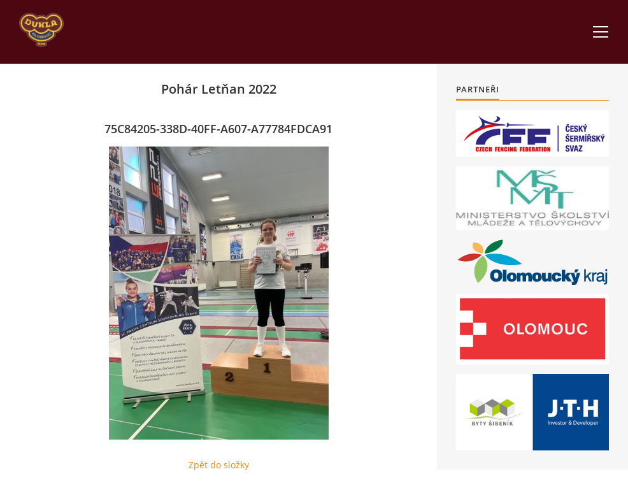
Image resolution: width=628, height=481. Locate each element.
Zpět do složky (219, 465)
